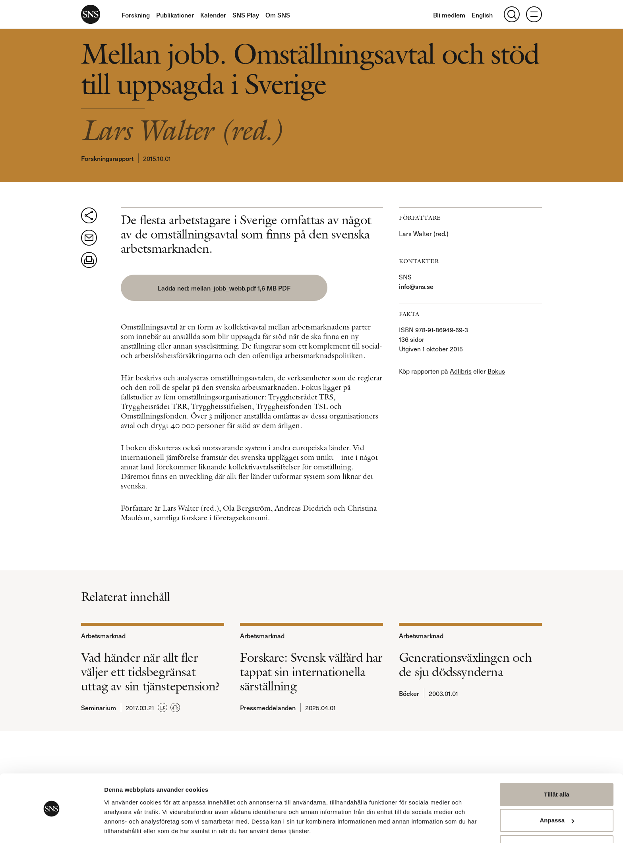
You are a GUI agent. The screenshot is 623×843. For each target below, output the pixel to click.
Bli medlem (449, 14)
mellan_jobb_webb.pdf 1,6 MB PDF (203, 292)
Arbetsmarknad (103, 642)
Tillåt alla (556, 768)
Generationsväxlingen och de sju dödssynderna (465, 671)
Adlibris (461, 371)
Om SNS (277, 14)
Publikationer (175, 14)
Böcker (409, 700)
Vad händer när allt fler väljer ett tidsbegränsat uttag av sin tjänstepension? (150, 679)
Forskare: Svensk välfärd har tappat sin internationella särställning (311, 679)
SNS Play (245, 14)
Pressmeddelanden (268, 714)
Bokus (496, 371)
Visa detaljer (121, 827)
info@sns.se (416, 286)
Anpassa (557, 794)
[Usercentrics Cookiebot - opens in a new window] (51, 827)
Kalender (213, 14)
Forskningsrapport (107, 158)
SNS (90, 14)
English (482, 14)
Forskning (136, 14)
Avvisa (556, 821)
